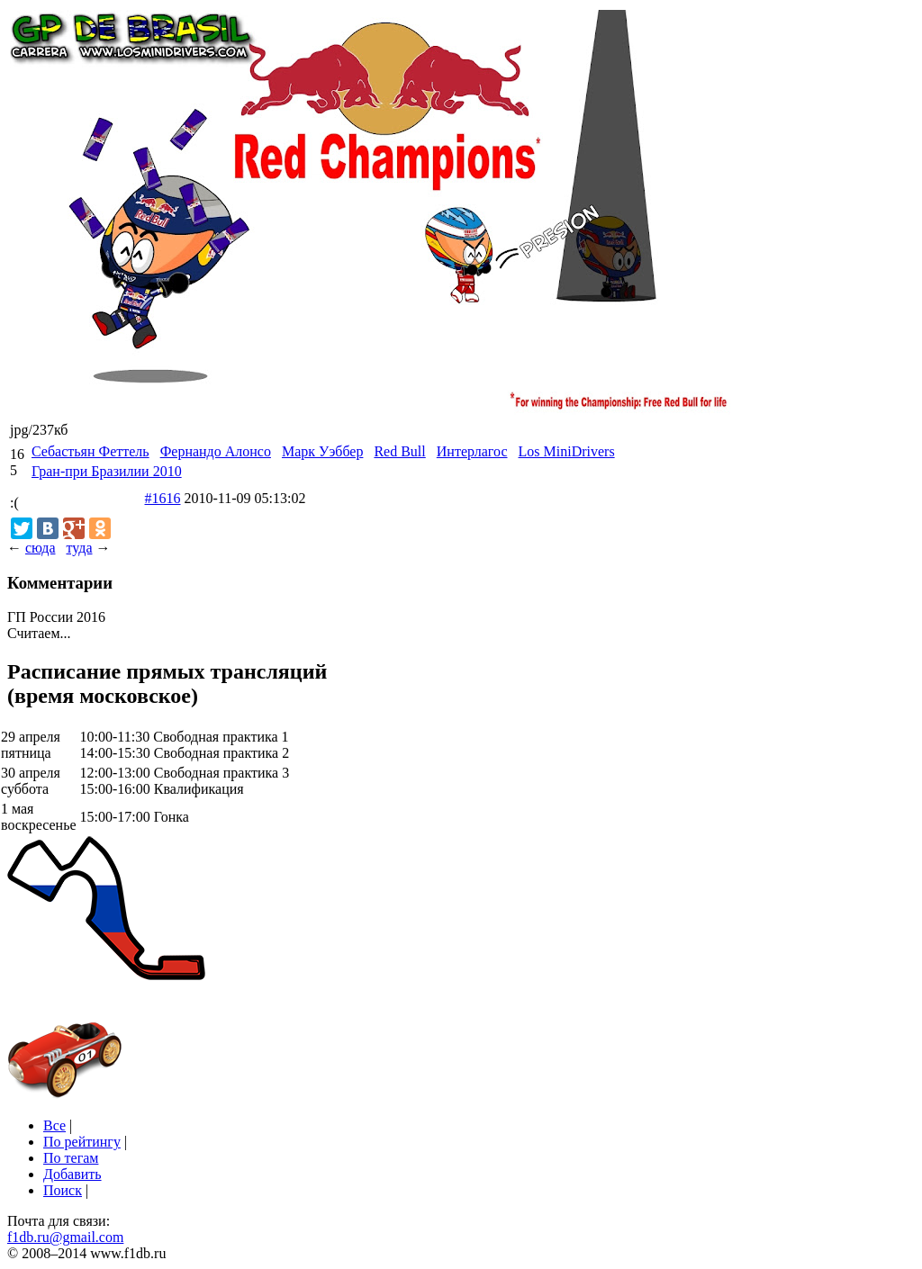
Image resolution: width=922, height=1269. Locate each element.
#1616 (163, 498)
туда (79, 547)
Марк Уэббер (322, 451)
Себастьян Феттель (90, 451)
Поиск (62, 1190)
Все (54, 1125)
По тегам (70, 1158)
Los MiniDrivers (567, 451)
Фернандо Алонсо (215, 451)
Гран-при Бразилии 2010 (107, 471)
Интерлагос (472, 451)
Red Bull (399, 451)
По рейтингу (82, 1141)
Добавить (72, 1174)
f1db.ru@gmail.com (65, 1237)
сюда (40, 547)
